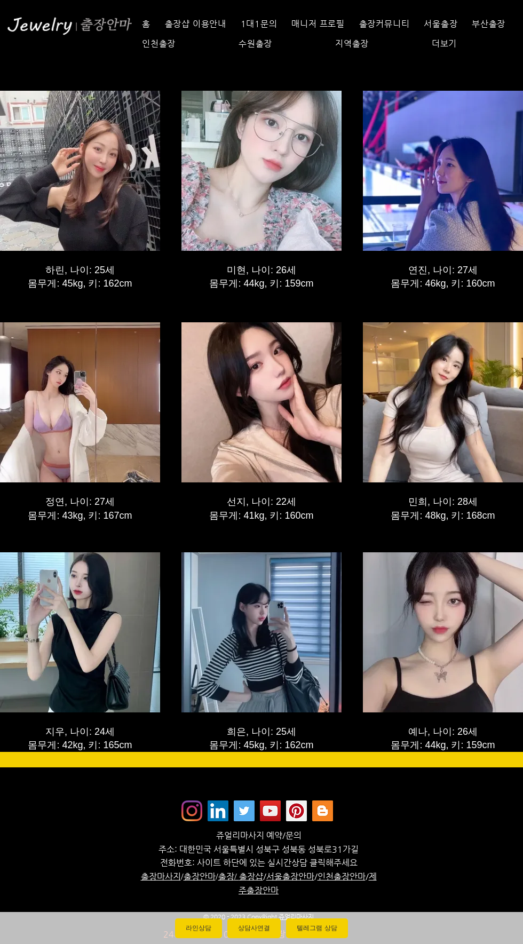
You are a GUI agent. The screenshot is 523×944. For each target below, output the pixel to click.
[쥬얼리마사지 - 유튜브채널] (270, 810)
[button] (471, 43)
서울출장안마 (290, 876)
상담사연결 (254, 928)
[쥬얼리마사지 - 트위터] (244, 810)
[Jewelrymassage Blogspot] (322, 810)
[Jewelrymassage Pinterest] (296, 810)
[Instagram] (191, 810)
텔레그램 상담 (317, 928)
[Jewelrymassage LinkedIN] (218, 810)
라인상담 (198, 928)
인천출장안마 (342, 876)
